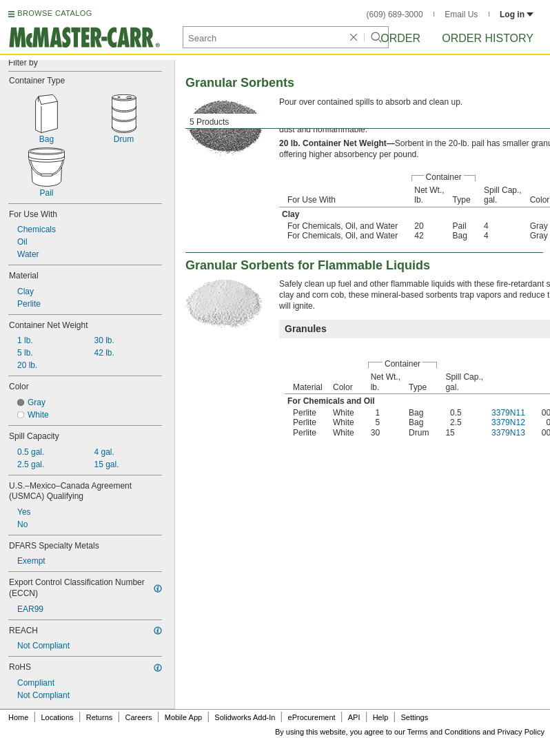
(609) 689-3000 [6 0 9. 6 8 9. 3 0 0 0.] (395, 14)
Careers (138, 717)
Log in (516, 14)
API (354, 717)
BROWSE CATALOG (54, 13)
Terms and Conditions (443, 732)
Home (18, 717)
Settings (414, 717)
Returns (99, 717)
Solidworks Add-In (244, 717)
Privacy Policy (521, 732)
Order (400, 38)
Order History (487, 38)
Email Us (461, 14)
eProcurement (312, 717)
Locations (57, 717)
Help (381, 717)
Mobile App (183, 717)
